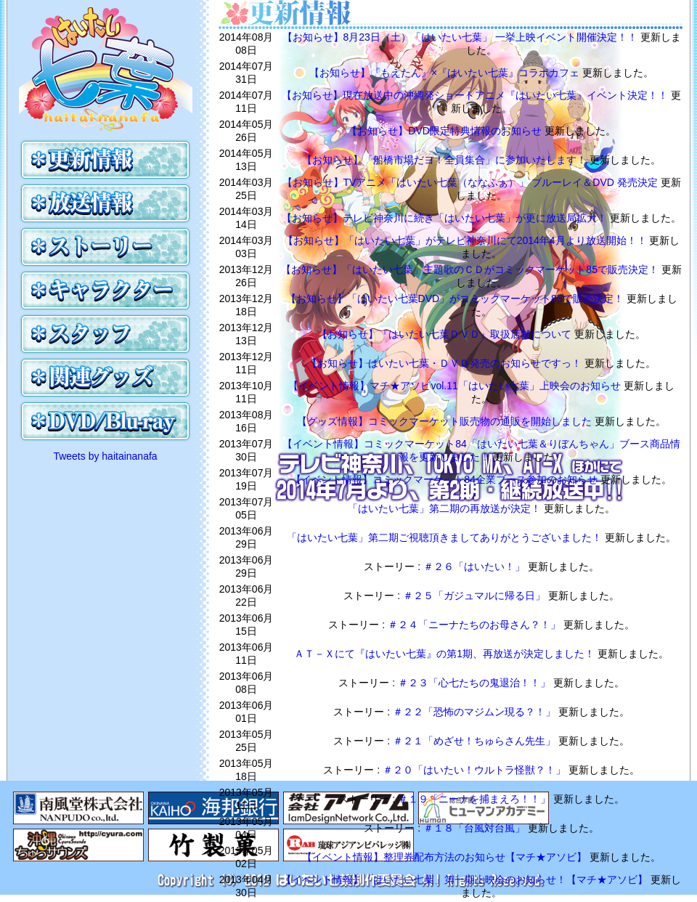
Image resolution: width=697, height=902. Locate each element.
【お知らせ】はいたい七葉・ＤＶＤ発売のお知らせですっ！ (445, 363)
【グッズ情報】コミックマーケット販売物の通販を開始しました (446, 421)
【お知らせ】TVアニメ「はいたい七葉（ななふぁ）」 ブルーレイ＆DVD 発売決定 (471, 182)
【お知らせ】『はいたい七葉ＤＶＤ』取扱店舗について (445, 334)
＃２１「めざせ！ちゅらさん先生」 (475, 741)
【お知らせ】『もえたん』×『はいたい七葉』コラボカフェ (445, 72)
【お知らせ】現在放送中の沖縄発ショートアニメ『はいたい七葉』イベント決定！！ (476, 95)
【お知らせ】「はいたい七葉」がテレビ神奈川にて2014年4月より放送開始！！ (466, 240)
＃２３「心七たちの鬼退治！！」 (475, 682)
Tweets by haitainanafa (105, 456)
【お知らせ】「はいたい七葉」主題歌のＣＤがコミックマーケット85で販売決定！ (471, 269)
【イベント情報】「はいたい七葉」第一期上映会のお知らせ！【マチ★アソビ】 (466, 879)
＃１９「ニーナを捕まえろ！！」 (475, 799)
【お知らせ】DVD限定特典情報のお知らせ (445, 131)
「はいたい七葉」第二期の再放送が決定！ (446, 508)
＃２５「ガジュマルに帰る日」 (475, 595)
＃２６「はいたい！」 (475, 566)
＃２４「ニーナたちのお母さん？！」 (475, 624)
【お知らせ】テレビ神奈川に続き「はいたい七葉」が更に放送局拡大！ (446, 218)
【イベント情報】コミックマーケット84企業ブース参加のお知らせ (445, 479)
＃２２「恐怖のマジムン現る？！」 (475, 712)
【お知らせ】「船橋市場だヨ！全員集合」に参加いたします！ (446, 160)
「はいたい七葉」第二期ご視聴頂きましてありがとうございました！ (446, 537)
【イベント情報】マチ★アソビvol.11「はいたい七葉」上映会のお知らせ (455, 385)
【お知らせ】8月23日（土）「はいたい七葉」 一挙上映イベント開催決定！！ (461, 37)
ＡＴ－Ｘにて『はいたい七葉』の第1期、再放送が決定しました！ (446, 653)
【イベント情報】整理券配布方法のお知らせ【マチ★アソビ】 (446, 857)
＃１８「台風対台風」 (475, 828)
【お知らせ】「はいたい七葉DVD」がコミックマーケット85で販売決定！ (456, 298)
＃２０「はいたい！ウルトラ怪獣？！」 (475, 770)
